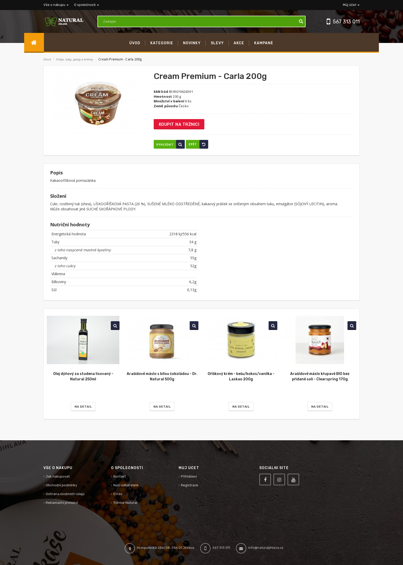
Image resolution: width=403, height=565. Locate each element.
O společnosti (86, 5)
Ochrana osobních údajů (65, 494)
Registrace (189, 485)
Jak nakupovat (58, 476)
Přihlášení (189, 476)
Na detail (83, 406)
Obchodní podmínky (61, 485)
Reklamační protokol (62, 503)
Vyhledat (170, 144)
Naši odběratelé (126, 485)
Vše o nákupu (56, 5)
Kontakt (119, 476)
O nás (117, 494)
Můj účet (351, 5)
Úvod (47, 59)
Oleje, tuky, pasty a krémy (75, 59)
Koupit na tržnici (179, 124)
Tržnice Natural (125, 503)
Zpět (198, 144)
